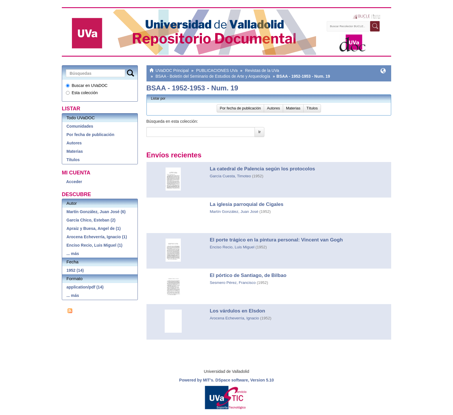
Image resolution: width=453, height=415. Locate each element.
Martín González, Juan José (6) (96, 211)
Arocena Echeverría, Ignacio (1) (96, 237)
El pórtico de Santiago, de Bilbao (248, 275)
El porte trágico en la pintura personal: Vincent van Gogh (276, 240)
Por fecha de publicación (90, 134)
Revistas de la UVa (262, 70)
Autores (74, 143)
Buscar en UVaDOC (86, 85)
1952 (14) (75, 270)
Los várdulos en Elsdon (237, 311)
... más (72, 253)
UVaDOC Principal (172, 70)
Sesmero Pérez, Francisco (233, 282)
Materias (74, 151)
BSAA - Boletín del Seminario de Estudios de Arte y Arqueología (212, 76)
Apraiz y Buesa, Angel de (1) (93, 228)
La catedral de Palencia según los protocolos (262, 169)
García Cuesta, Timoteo (230, 176)
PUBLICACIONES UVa (217, 70)
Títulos (73, 159)
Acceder (74, 181)
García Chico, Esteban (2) (91, 220)
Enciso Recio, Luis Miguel (232, 247)
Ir (259, 132)
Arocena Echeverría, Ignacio (234, 318)
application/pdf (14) (84, 287)
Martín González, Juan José (234, 211)
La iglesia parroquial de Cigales (246, 204)
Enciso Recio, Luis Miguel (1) (94, 245)
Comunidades (79, 126)
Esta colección (82, 92)
